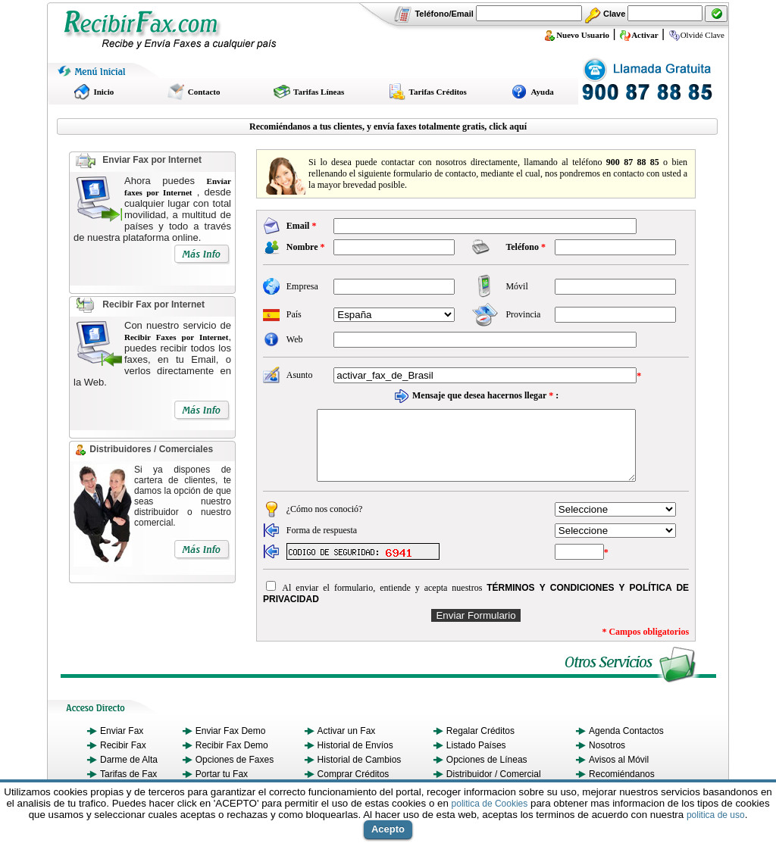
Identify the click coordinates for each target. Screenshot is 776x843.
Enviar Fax (121, 744)
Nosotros (607, 759)
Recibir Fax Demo (232, 759)
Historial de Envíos (355, 759)
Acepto (388, 829)
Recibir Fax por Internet (152, 304)
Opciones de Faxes (235, 773)
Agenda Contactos (626, 744)
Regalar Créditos (480, 744)
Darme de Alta (129, 773)
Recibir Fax (123, 759)
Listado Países (476, 759)
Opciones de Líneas (486, 773)
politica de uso (716, 815)
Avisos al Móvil (619, 773)
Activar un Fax (347, 744)
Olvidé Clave (696, 34)
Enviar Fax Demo (231, 744)
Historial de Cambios (360, 773)
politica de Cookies (490, 803)
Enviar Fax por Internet (152, 160)
